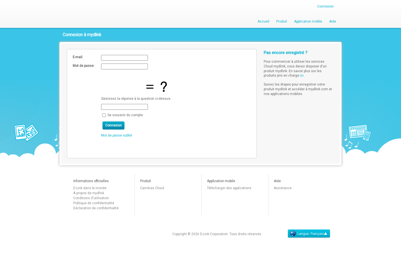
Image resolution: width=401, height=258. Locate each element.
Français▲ (318, 234)
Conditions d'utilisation (91, 198)
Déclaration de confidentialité (96, 208)
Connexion (325, 6)
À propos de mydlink (88, 193)
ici (302, 75)
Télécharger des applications (229, 188)
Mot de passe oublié (116, 135)
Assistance (283, 188)
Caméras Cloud (152, 188)
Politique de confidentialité (93, 203)
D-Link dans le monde (89, 188)
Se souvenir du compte (125, 115)
